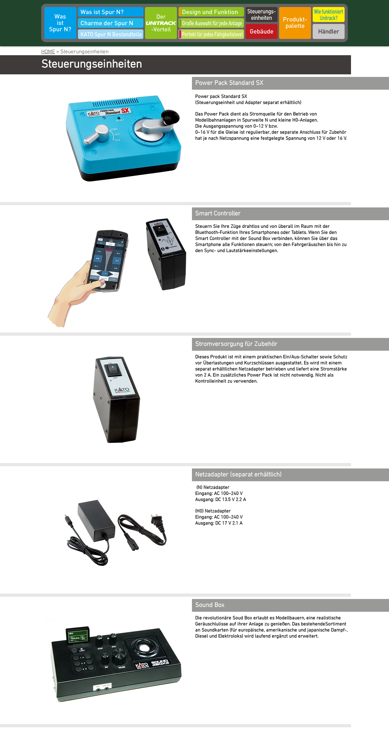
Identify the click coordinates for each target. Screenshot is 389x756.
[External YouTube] (292, 298)
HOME (48, 52)
